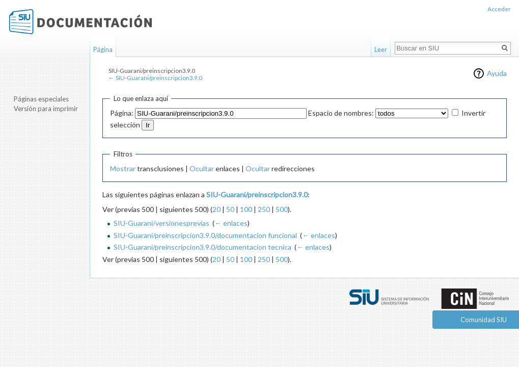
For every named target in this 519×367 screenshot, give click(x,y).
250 (264, 209)
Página (103, 49)
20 (216, 209)
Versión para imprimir (46, 108)
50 (230, 209)
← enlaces (231, 223)
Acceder (499, 9)
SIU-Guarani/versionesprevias (161, 223)
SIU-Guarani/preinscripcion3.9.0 (159, 78)
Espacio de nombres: (341, 113)
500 (282, 209)
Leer (380, 49)
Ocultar (201, 168)
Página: (121, 113)
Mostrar (122, 168)
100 (246, 209)
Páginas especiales (41, 99)
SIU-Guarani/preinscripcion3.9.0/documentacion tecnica (202, 247)
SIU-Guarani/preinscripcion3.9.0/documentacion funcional (205, 235)
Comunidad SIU (483, 320)
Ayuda (497, 73)
